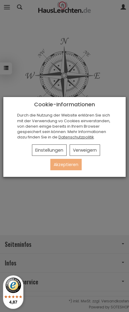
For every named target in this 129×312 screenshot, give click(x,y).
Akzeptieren (66, 165)
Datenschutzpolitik (76, 137)
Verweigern (85, 150)
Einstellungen (49, 150)
